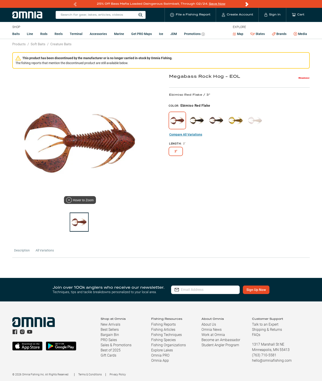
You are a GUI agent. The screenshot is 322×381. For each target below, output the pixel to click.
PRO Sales (109, 340)
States (257, 34)
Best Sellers (110, 329)
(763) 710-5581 (264, 355)
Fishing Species (163, 340)
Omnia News (211, 329)
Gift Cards (108, 355)
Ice (161, 33)
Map (238, 33)
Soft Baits (38, 44)
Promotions (194, 34)
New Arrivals (110, 324)
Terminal (76, 33)
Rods (43, 33)
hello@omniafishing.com (272, 360)
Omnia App (160, 360)
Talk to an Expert (265, 324)
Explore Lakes (162, 350)
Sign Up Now (260, 290)
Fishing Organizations (168, 345)
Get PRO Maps (141, 33)
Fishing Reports (163, 324)
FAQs (256, 334)
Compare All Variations (185, 134)
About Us (208, 324)
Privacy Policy (118, 374)
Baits (16, 33)
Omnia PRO (160, 355)
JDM (173, 33)
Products (19, 44)
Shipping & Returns (267, 329)
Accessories (98, 33)
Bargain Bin (110, 334)
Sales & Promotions (116, 345)
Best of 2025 (111, 350)
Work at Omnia (213, 334)
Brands (279, 34)
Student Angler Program (220, 345)
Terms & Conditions (90, 374)
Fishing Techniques (166, 334)
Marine (119, 33)
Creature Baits (61, 44)
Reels (59, 33)
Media (300, 34)
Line (30, 33)
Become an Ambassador (220, 340)
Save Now (217, 4)
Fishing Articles (163, 329)
